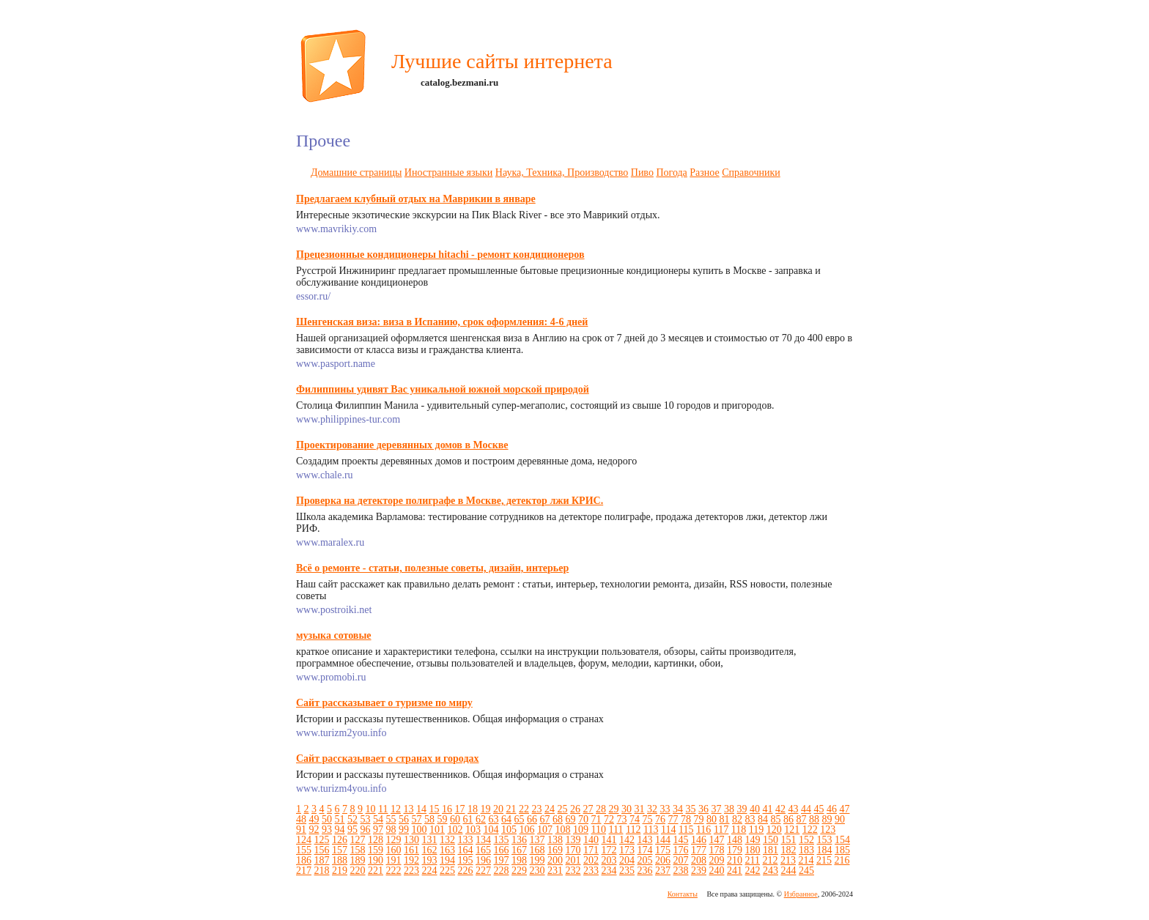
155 (303, 850)
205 (645, 860)
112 (633, 829)
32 (652, 809)
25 (562, 809)
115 (686, 829)
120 (774, 829)
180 (753, 850)
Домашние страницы (356, 172)
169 (555, 850)
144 (662, 839)
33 (665, 809)
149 (753, 839)
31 (639, 809)
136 (519, 839)
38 (729, 809)
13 (408, 809)
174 (645, 850)
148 (734, 839)
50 (327, 819)
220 (358, 870)
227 (483, 870)
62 (481, 819)
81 (725, 819)
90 (840, 819)
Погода (671, 172)
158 (358, 850)
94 (340, 829)
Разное (704, 172)
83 (750, 819)
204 (627, 860)
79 (699, 819)
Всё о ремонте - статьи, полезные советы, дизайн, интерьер (432, 568)
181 (770, 850)
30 (626, 809)
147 (717, 839)
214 (805, 860)
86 (788, 819)
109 (580, 829)
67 (545, 819)
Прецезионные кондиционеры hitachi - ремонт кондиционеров (440, 254)
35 (690, 809)
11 (383, 809)
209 (717, 860)
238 (681, 870)
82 (737, 819)
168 (537, 850)
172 (609, 850)
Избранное (801, 894)
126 (339, 839)
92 (314, 829)
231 (555, 870)
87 (802, 819)
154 (842, 839)
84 (763, 819)
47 (844, 809)
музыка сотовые (334, 635)
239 (698, 870)
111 (615, 829)
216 (841, 860)
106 (527, 829)
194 (447, 860)
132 (447, 839)
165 (483, 850)
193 (429, 860)
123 (827, 829)
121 (791, 829)
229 (519, 870)
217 (303, 870)
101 (437, 829)
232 (573, 870)
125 (322, 839)
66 (532, 819)
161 (411, 850)
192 (411, 860)
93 (327, 829)
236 (645, 870)
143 (645, 839)
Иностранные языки (448, 172)
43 (793, 809)
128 (375, 839)
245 (806, 870)
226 (465, 870)
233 (591, 870)
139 (573, 839)
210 (734, 860)
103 (473, 829)
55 (391, 819)
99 (404, 829)
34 (678, 809)
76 (660, 819)
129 (394, 839)
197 (501, 860)
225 (447, 870)
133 (465, 839)
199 (537, 860)
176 (681, 850)
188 (339, 860)
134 (483, 839)
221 (375, 870)
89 (827, 819)
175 (662, 850)
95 (352, 829)
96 (366, 829)
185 (842, 850)
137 (537, 839)
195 (465, 860)
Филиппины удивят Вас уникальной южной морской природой (442, 389)
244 (789, 870)
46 (832, 809)
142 (627, 839)
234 (609, 870)
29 (613, 809)
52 (352, 819)
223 (411, 870)
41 (767, 809)
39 (741, 809)
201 (573, 860)
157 (339, 850)
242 (753, 870)
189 (358, 860)
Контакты (683, 894)
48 (301, 819)
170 (573, 850)
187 (322, 860)
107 (545, 829)
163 (447, 850)
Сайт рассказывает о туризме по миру (384, 702)
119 (756, 829)
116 (703, 829)
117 (721, 829)
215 (824, 860)
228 (501, 870)
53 (366, 819)
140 (591, 839)
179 (734, 850)
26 (575, 809)
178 (717, 850)
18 (473, 809)
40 (755, 809)
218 (322, 870)
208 (698, 860)
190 (375, 860)
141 (609, 839)
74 (634, 819)
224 (429, 870)
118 (738, 829)
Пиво (642, 172)
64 (506, 819)
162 (429, 850)
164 (465, 850)
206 (662, 860)
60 (455, 819)
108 (563, 829)
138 (555, 839)
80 (711, 819)
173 (627, 850)
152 (806, 839)
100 (419, 829)
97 (378, 829)
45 (818, 809)
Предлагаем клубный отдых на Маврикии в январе (416, 198)
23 (536, 809)
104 (491, 829)
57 (417, 819)
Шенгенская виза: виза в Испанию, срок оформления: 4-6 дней (442, 321)
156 (322, 850)
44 (806, 809)
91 (301, 829)
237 (662, 870)
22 (524, 809)
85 (776, 819)
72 (609, 819)
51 (340, 819)
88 (814, 819)
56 (404, 819)
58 (429, 819)
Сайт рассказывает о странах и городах (387, 758)
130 (411, 839)
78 (686, 819)
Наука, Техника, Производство (561, 172)
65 (519, 819)
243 (770, 870)
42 (780, 809)
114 (668, 829)
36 (703, 809)
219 (339, 870)
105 (509, 829)
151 (789, 839)
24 (549, 809)
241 (734, 870)
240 (717, 870)
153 (824, 839)
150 (770, 839)
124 (303, 839)
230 (537, 870)
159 (375, 850)
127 (358, 839)
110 (598, 829)
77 (673, 819)
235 (627, 870)
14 (421, 809)
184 (824, 850)
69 (571, 819)
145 (681, 839)
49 (314, 819)
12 (396, 809)
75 (648, 819)
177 (698, 850)
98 (391, 829)
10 (371, 809)
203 (609, 860)
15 (434, 809)
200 (555, 860)
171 (591, 850)
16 (447, 809)
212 (769, 860)
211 (752, 860)
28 (601, 809)
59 (442, 819)
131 (429, 839)
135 (501, 839)
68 (558, 819)
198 (519, 860)
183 (806, 850)
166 (501, 850)
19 (485, 809)
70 (583, 819)
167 (519, 850)
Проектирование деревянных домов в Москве (402, 444)
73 (622, 819)
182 (789, 850)
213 (788, 860)
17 (459, 809)
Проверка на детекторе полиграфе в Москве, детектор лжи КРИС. (449, 500)
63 (494, 819)
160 (394, 850)
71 (596, 819)
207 (681, 860)
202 (591, 860)
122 (810, 829)
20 (498, 809)
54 (378, 819)
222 (394, 870)
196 (483, 860)
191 (394, 860)
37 (716, 809)
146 (698, 839)
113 (650, 829)
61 (468, 819)
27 (588, 809)
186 (303, 860)
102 (455, 829)
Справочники (751, 172)
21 (511, 809)
